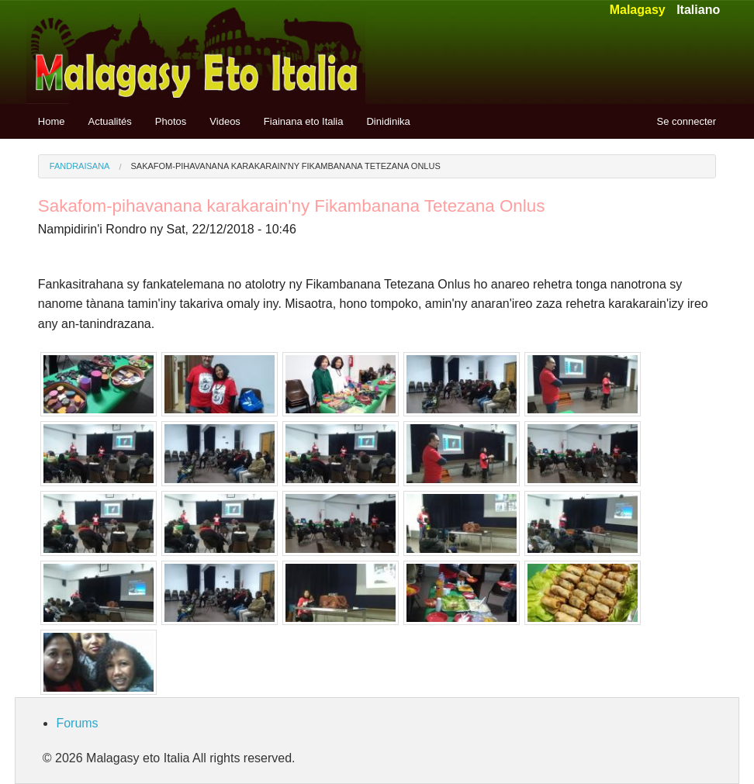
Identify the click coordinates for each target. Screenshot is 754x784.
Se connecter (687, 121)
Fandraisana (80, 166)
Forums (77, 723)
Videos (224, 121)
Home (51, 121)
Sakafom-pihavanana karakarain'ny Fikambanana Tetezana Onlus (286, 166)
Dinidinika (388, 121)
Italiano (698, 9)
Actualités (109, 121)
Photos (170, 121)
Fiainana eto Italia (304, 121)
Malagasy (638, 9)
